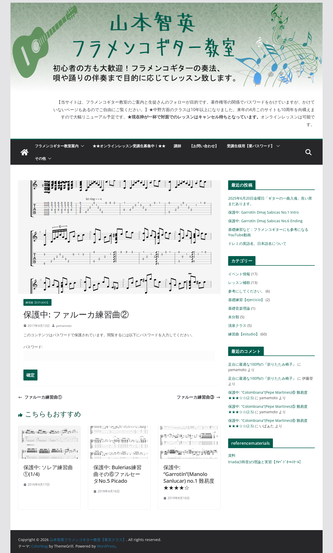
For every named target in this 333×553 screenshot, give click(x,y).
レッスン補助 (239, 282)
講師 (177, 145)
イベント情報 (239, 273)
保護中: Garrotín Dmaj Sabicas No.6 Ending (265, 220)
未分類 (233, 316)
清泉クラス (237, 325)
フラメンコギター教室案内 (57, 145)
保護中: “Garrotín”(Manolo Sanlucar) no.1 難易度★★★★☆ (188, 477)
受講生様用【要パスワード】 (250, 145)
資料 (231, 455)
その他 (40, 158)
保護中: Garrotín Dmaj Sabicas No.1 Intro (263, 212)
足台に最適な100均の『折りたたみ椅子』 (262, 364)
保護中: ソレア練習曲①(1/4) (48, 471)
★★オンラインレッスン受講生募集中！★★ (129, 145)
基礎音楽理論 (239, 308)
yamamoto (64, 325)
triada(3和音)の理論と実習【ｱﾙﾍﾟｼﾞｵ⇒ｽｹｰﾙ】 (265, 461)
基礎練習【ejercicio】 (246, 299)
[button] (81, 146)
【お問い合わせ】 (204, 145)
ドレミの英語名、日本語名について (257, 243)
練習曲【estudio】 (37, 302)
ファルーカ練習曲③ (198, 397)
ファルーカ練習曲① (40, 397)
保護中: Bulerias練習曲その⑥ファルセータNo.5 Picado (117, 474)
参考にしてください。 (246, 291)
